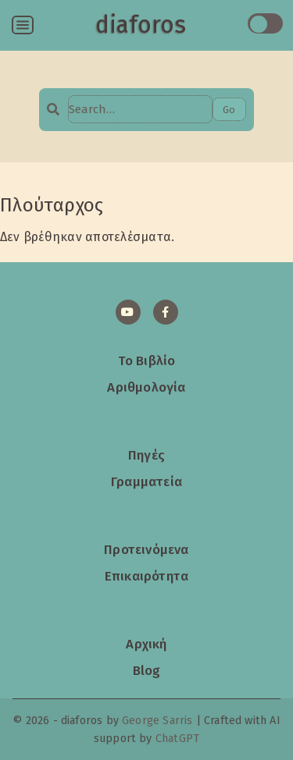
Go (229, 109)
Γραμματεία (146, 481)
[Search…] (140, 109)
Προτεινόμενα (146, 549)
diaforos (140, 25)
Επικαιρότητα (146, 576)
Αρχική (146, 644)
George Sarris (157, 720)
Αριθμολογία (146, 387)
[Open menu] (23, 25)
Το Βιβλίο (147, 360)
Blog (147, 670)
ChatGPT (177, 738)
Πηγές (146, 455)
